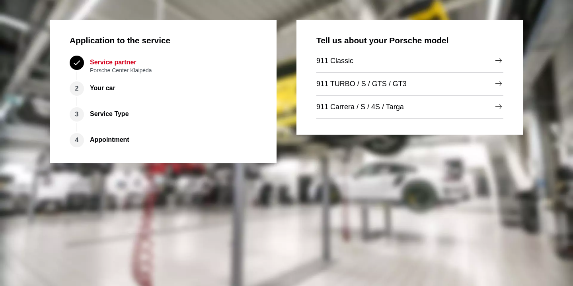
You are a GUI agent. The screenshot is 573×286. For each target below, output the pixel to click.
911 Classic (409, 61)
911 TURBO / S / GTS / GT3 (409, 84)
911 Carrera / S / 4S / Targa (409, 107)
